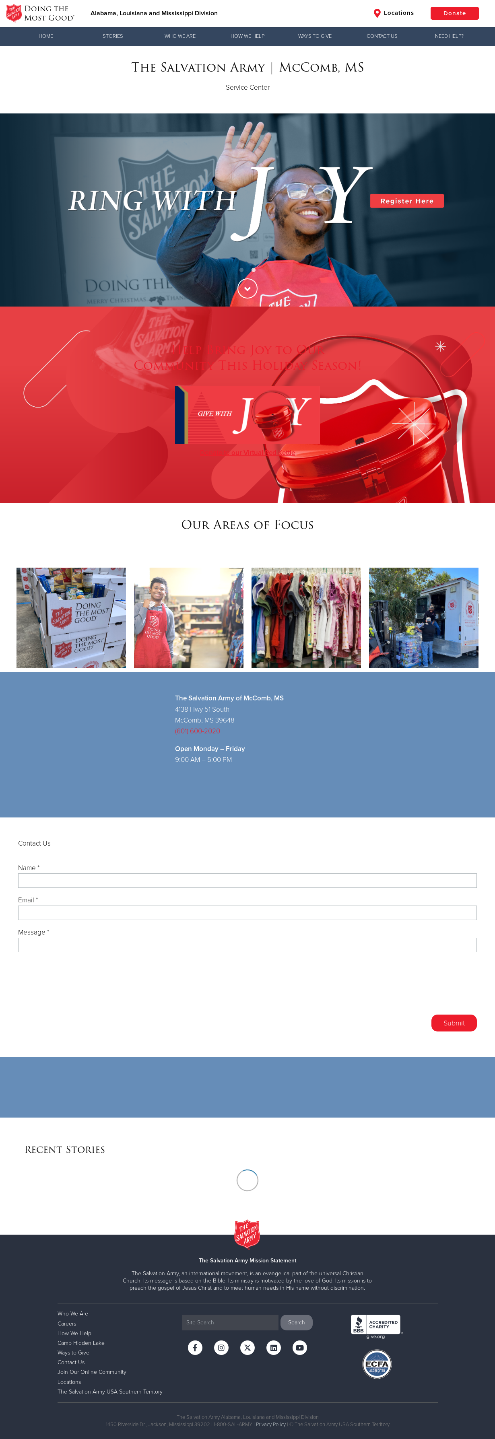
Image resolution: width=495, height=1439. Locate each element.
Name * (29, 868)
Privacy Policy (271, 1424)
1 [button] (241, 270)
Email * (28, 900)
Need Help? (449, 36)
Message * (34, 932)
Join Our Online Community (92, 1372)
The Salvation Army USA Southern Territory (110, 1391)
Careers (67, 1323)
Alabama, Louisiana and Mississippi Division (154, 13)
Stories (113, 36)
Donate (454, 13)
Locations (394, 13)
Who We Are (180, 36)
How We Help (247, 36)
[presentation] (416, 987)
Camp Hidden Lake (81, 1343)
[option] (247, 210)
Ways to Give (315, 36)
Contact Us (382, 36)
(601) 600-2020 (197, 731)
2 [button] (254, 270)
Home (46, 36)
